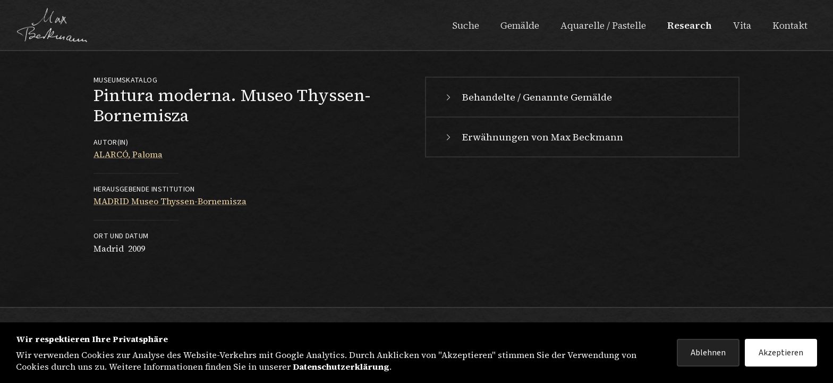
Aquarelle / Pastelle (603, 25)
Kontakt (790, 25)
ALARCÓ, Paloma (128, 154)
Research (689, 25)
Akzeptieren (781, 353)
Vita (742, 25)
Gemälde (519, 25)
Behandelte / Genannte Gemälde (527, 97)
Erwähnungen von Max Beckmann (533, 137)
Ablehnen (708, 353)
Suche (465, 25)
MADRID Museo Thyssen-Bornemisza (170, 201)
